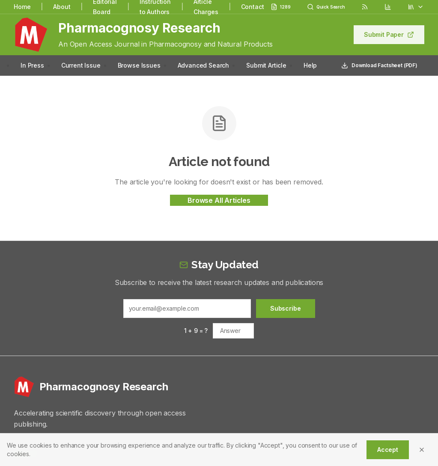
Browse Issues (139, 65)
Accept (387, 449)
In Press (32, 65)
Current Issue (81, 65)
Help (310, 65)
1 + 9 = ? (196, 330)
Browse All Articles (219, 200)
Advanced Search (203, 65)
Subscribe (285, 308)
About (61, 6)
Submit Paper (389, 34)
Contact (252, 6)
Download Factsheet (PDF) (379, 65)
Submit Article (266, 65)
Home (22, 6)
